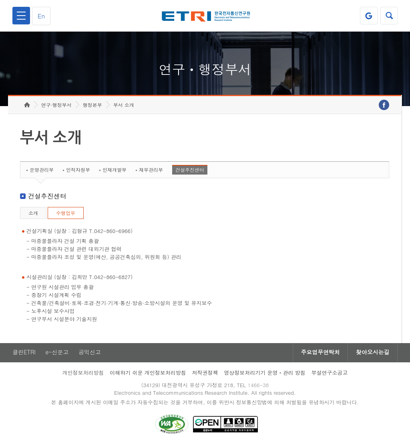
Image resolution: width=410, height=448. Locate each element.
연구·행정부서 (56, 106)
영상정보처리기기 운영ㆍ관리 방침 (264, 374)
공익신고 (90, 354)
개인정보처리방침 (83, 374)
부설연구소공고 (330, 374)
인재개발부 (114, 171)
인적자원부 (78, 171)
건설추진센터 (189, 171)
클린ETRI (24, 354)
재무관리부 (151, 171)
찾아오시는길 (372, 354)
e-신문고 (57, 354)
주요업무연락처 (319, 354)
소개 (33, 214)
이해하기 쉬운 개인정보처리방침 (148, 374)
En (41, 16)
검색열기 (389, 15)
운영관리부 (42, 171)
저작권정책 (205, 374)
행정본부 (92, 106)
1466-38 (258, 386)
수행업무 (65, 214)
